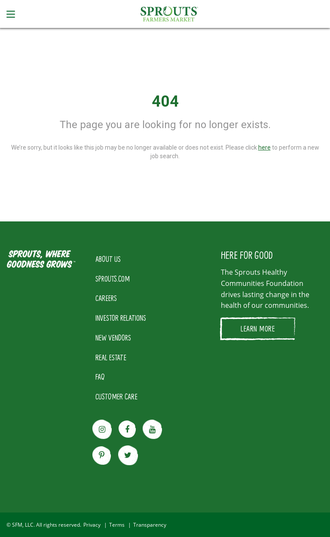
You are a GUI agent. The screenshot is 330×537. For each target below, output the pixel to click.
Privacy (92, 524)
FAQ (100, 376)
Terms (117, 524)
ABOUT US (108, 259)
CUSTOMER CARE (116, 396)
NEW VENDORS (113, 337)
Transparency (149, 524)
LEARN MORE (258, 328)
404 (165, 101)
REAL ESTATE (110, 357)
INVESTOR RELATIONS (120, 317)
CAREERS (106, 298)
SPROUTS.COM (112, 278)
